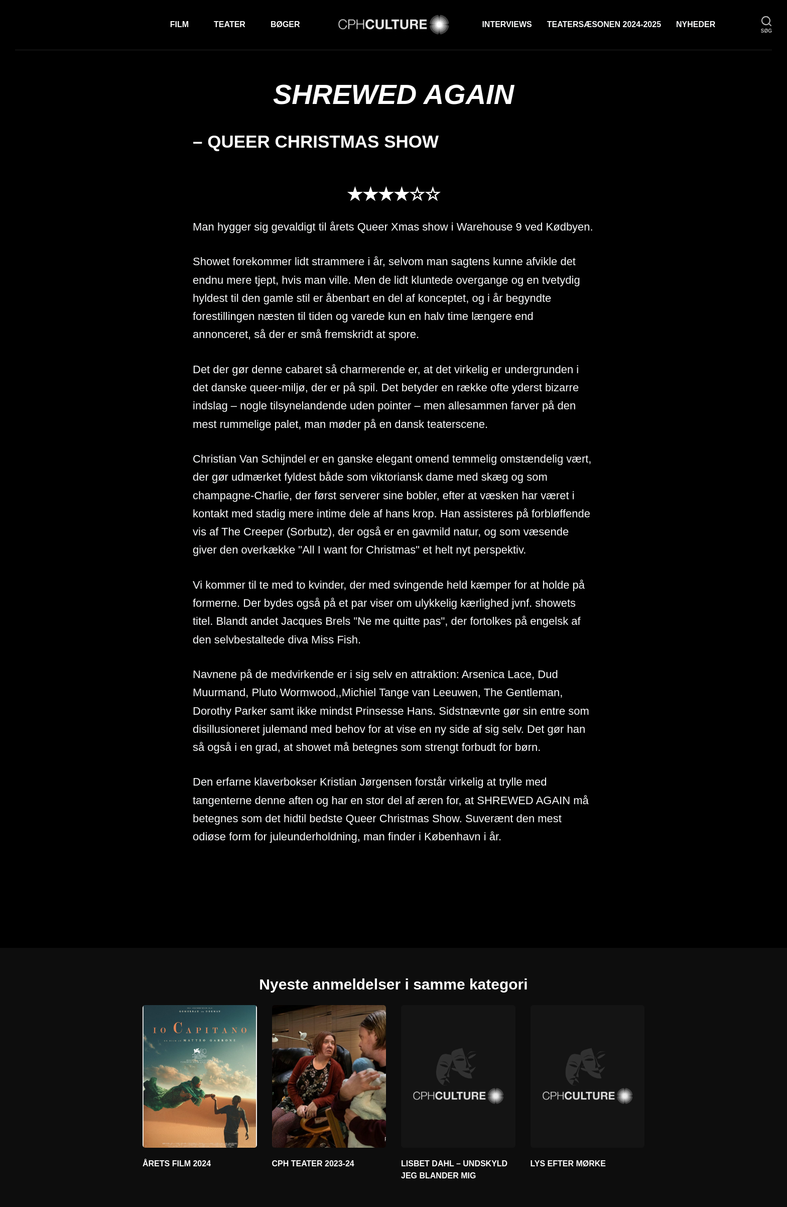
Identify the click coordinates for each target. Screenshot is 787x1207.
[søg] (766, 25)
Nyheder (695, 24)
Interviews (507, 24)
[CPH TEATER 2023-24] (329, 1076)
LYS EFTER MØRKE (568, 1163)
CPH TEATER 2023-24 (313, 1163)
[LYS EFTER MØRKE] (588, 1076)
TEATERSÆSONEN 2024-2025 (604, 24)
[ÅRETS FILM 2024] (200, 1076)
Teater (229, 24)
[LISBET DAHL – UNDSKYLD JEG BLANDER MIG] (458, 1076)
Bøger (285, 24)
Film (179, 24)
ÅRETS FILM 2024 (177, 1163)
